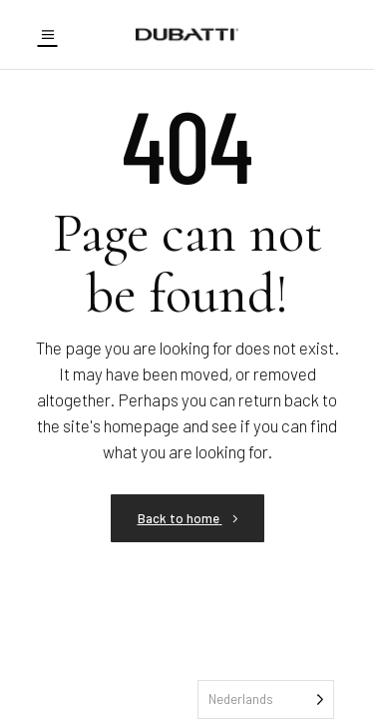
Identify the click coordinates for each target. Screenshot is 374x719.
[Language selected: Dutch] (265, 699)
